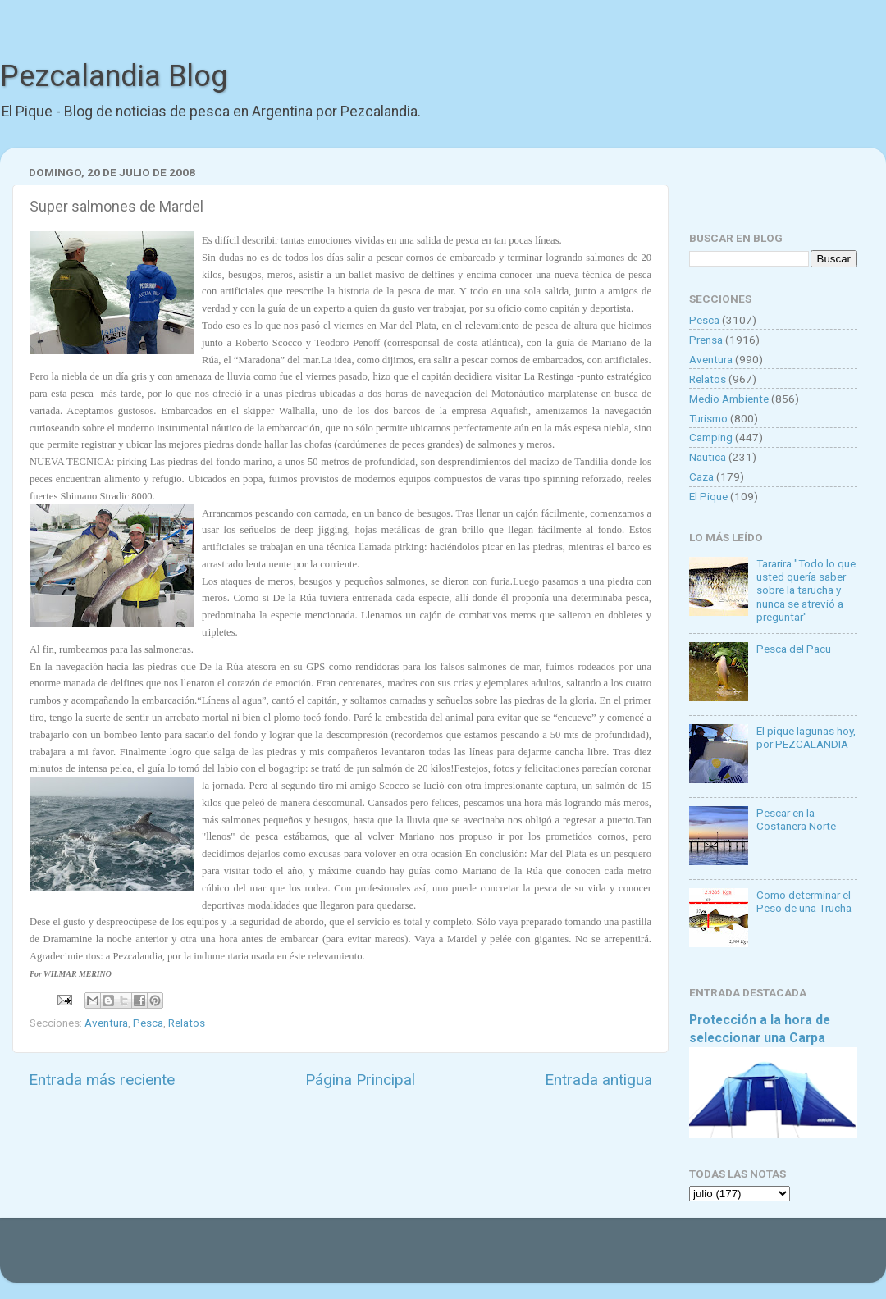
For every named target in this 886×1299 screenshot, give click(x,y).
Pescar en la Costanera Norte (796, 819)
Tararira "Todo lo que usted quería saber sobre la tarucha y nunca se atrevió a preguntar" (806, 590)
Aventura (106, 1022)
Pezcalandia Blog (113, 76)
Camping (711, 437)
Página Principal (360, 1079)
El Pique (708, 496)
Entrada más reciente (102, 1079)
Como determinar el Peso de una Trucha (804, 901)
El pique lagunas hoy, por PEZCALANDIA (806, 737)
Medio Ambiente (729, 398)
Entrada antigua (598, 1079)
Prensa (706, 339)
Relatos (186, 1022)
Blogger (611, 1258)
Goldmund (472, 1258)
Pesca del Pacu (793, 648)
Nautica (707, 456)
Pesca (148, 1022)
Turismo (708, 418)
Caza (701, 476)
